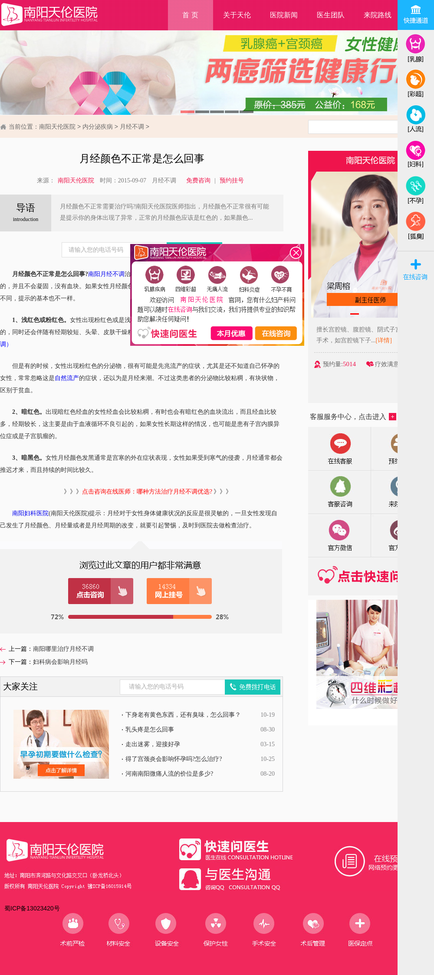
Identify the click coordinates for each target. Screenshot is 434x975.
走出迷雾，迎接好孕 (152, 744)
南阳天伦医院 (57, 126)
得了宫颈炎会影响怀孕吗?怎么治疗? (173, 759)
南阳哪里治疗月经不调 (63, 649)
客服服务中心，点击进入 (353, 416)
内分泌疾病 (97, 126)
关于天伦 (237, 15)
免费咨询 (198, 180)
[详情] (389, 340)
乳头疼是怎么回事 (149, 729)
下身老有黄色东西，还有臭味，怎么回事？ (183, 715)
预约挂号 (232, 180)
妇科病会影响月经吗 (60, 662)
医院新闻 (284, 15)
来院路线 (377, 15)
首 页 (190, 15)
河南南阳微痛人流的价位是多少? (169, 773)
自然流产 (67, 378)
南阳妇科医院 (30, 513)
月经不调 (132, 126)
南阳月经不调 (106, 274)
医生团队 (331, 15)
